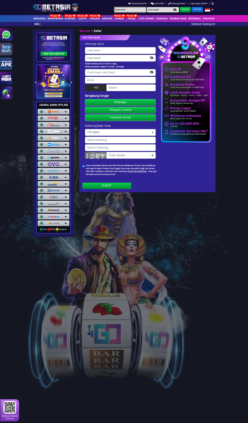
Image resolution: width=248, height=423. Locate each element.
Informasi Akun (94, 44)
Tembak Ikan (177, 18)
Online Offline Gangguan (53, 229)
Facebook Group (120, 117)
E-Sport (70, 18)
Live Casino (146, 18)
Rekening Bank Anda (98, 126)
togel (132, 18)
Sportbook (55, 18)
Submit (107, 185)
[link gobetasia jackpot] (6, 78)
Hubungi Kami (177, 3)
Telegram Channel (120, 110)
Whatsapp (120, 102)
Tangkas (162, 18)
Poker (119, 18)
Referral (194, 18)
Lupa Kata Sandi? (199, 3)
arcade (107, 18)
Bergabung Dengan (97, 96)
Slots (82, 18)
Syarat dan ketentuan (137, 171)
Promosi (209, 18)
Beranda (40, 18)
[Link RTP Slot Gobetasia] (6, 49)
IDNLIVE (95, 18)
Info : (37, 24)
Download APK (137, 3)
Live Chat (157, 3)
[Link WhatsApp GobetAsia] (6, 34)
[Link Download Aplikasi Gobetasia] (6, 63)
